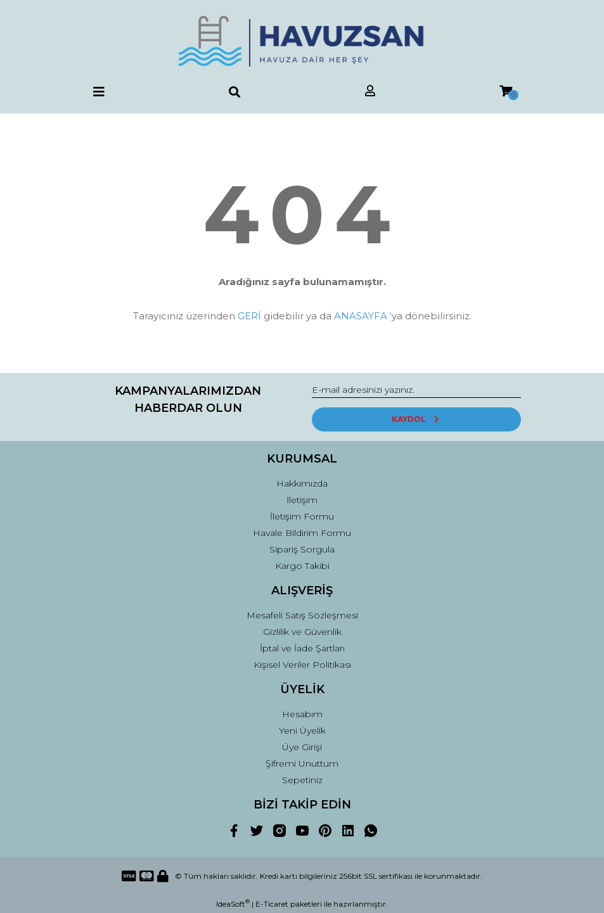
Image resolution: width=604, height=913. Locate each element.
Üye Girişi (302, 747)
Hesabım (302, 714)
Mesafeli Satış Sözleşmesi (302, 615)
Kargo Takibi (302, 565)
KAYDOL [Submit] (416, 419)
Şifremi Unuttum (302, 763)
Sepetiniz (302, 780)
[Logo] (302, 41)
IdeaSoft (233, 904)
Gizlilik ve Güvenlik (302, 631)
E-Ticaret (271, 904)
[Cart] (505, 91)
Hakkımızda (302, 483)
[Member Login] (370, 91)
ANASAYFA (360, 316)
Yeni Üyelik (302, 730)
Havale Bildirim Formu (302, 533)
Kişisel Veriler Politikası (302, 664)
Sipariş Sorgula (302, 549)
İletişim (302, 500)
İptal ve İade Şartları (302, 648)
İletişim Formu (302, 516)
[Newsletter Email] (416, 390)
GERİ (249, 316)
